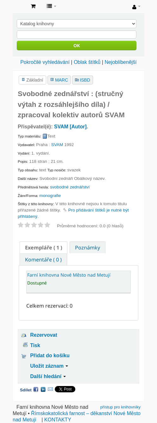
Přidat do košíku (49, 355)
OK (76, 45)
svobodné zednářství (70, 187)
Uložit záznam (49, 366)
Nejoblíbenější (120, 62)
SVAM (57, 144)
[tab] (43, 248)
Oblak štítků (87, 62)
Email (50, 389)
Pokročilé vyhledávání (45, 62)
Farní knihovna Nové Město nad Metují (19, 6)
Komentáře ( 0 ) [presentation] (43, 259)
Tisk (35, 345)
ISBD (85, 80)
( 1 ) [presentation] (43, 247)
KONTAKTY (57, 419)
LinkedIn (43, 389)
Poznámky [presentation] (87, 247)
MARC (61, 80)
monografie (50, 195)
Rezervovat (43, 335)
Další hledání (48, 376)
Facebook (36, 389)
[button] (33, 6)
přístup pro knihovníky (120, 407)
